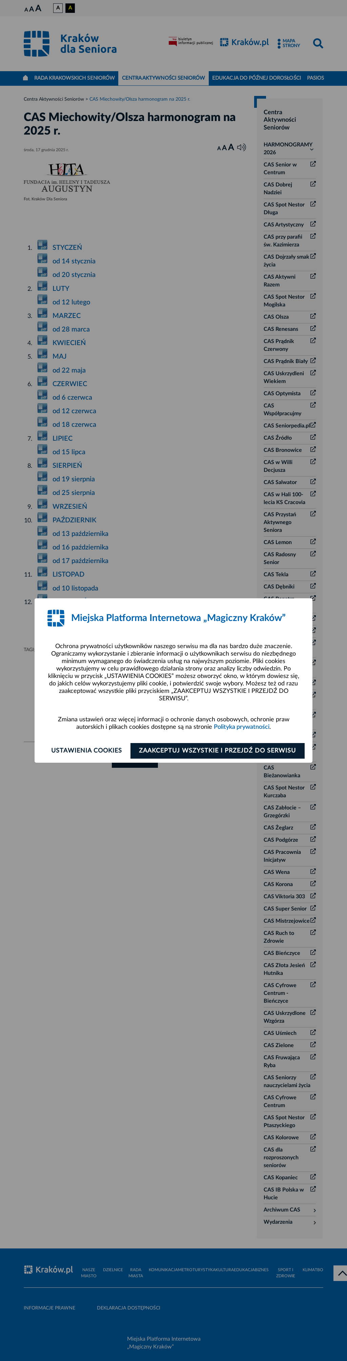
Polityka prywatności (241, 727)
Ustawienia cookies (85, 751)
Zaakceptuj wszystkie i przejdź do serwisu (218, 751)
